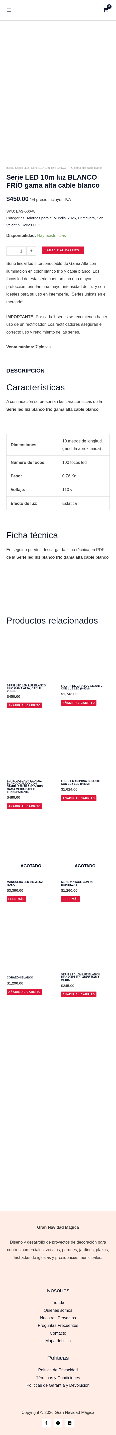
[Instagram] (58, 1423)
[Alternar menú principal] (9, 10)
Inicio (9, 200)
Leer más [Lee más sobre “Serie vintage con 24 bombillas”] (70, 931)
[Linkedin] (69, 1423)
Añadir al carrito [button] (24, 738)
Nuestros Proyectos (58, 1318)
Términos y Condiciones (58, 1377)
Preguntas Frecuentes (58, 1325)
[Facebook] (46, 1423)
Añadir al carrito (63, 283)
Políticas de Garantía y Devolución (58, 1385)
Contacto (58, 1333)
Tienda (58, 1302)
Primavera (86, 251)
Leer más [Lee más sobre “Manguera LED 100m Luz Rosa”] (16, 931)
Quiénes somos (58, 1310)
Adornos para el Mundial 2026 (51, 251)
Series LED (22, 200)
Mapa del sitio (58, 1340)
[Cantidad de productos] (21, 284)
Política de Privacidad (58, 1370)
